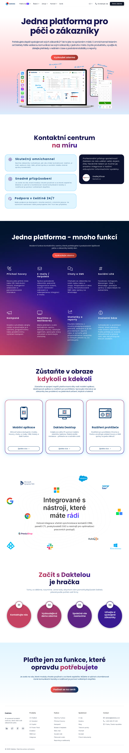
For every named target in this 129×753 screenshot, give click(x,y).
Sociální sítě (58, 734)
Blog (80, 724)
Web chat (57, 731)
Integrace (32, 737)
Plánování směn (59, 737)
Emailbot (32, 731)
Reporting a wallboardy (62, 740)
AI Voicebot (33, 721)
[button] (24, 4)
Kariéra (81, 721)
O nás (81, 718)
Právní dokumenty (85, 737)
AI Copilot (32, 724)
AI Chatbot (33, 718)
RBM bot (32, 734)
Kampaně (57, 724)
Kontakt (81, 734)
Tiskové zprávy (84, 727)
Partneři (81, 731)
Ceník (61, 4)
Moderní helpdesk (60, 727)
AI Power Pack (34, 727)
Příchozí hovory (59, 721)
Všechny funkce (59, 718)
